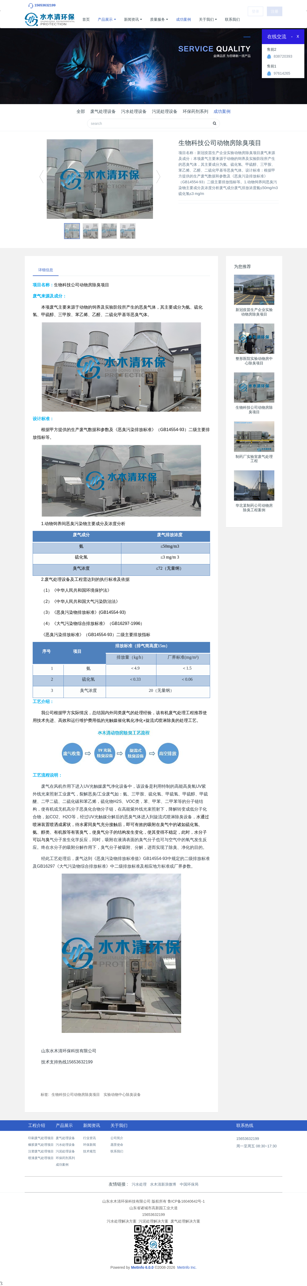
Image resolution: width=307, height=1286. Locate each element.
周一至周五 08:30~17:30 (256, 1146)
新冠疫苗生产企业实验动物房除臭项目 (254, 312)
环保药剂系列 (195, 111)
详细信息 (45, 270)
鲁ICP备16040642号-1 (186, 1201)
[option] (100, 179)
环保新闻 (89, 1145)
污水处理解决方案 (122, 1221)
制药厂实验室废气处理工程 (254, 458)
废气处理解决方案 (185, 1221)
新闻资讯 (131, 19)
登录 (255, 19)
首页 (86, 19)
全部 (80, 111)
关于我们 (206, 19)
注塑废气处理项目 (41, 1151)
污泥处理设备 (164, 111)
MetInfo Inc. (187, 1267)
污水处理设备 (134, 111)
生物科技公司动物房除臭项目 (76, 1094)
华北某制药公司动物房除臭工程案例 (254, 507)
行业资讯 (89, 1138)
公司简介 (116, 1138)
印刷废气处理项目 (41, 1138)
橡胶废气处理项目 (41, 1145)
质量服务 (157, 19)
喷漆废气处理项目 (41, 1158)
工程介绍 (36, 1125)
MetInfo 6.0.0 (142, 1267)
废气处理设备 (103, 111)
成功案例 (183, 19)
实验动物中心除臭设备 (122, 1094)
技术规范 (89, 1151)
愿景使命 (116, 1145)
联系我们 (232, 19)
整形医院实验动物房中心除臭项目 (254, 360)
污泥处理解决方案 (153, 1221)
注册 (274, 19)
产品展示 (105, 19)
